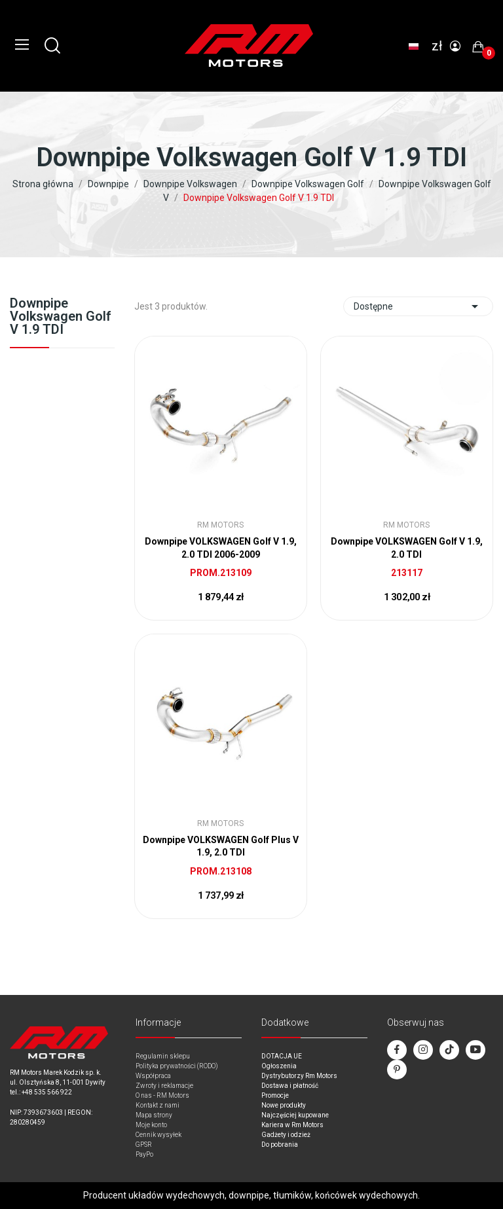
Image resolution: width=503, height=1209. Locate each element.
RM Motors (220, 525)
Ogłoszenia (279, 1066)
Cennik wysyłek (158, 1134)
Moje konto (151, 1124)
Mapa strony (154, 1115)
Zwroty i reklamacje (164, 1085)
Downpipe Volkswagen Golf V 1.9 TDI (60, 317)
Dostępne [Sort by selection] (418, 306)
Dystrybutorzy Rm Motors (299, 1075)
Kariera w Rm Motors (292, 1124)
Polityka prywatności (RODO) (177, 1066)
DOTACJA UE (281, 1056)
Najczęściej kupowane (295, 1115)
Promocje (275, 1095)
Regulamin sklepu (163, 1056)
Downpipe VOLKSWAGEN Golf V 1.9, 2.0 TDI (407, 548)
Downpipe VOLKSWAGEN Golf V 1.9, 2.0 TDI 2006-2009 (221, 548)
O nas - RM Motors (162, 1095)
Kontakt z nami (157, 1105)
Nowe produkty (283, 1105)
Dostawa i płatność (289, 1085)
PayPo (144, 1154)
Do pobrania (279, 1144)
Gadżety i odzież (285, 1134)
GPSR (144, 1144)
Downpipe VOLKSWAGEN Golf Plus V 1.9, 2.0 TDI (221, 846)
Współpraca (153, 1075)
